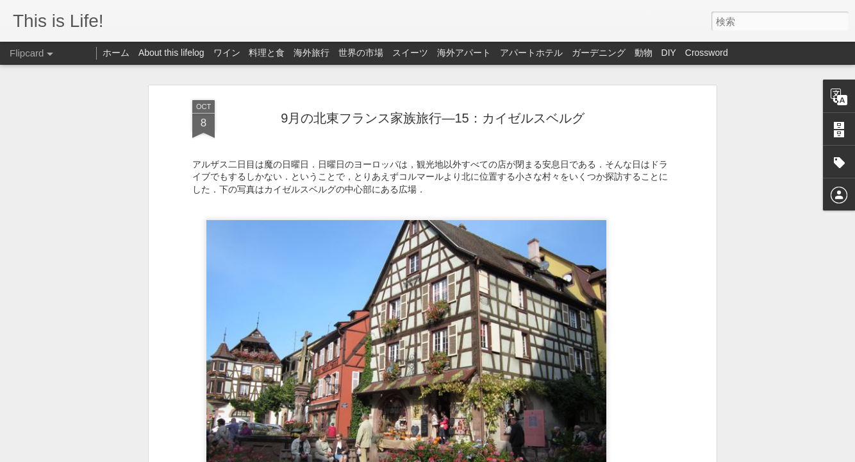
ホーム (116, 52)
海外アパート (464, 52)
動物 (643, 52)
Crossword (706, 52)
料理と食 (267, 52)
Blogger (534, 454)
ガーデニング (599, 52)
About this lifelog (171, 52)
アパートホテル (531, 52)
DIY (668, 52)
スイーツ (410, 52)
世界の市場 (360, 52)
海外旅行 (311, 52)
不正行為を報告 (574, 454)
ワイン (226, 52)
